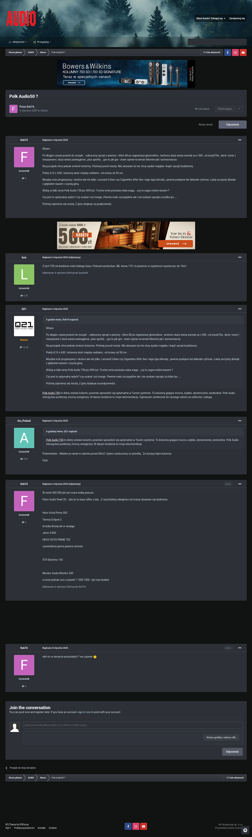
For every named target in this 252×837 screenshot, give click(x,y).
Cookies (53, 828)
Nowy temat (206, 124)
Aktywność (18, 42)
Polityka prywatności (24, 828)
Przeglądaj (43, 42)
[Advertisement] (126, 622)
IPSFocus (24, 824)
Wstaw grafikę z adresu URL (221, 737)
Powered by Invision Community (231, 828)
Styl (8, 828)
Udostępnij (202, 108)
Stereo (44, 110)
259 (23, 458)
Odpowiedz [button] (232, 751)
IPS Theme (11, 824)
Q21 (24, 308)
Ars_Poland (24, 420)
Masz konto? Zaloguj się (210, 18)
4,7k (24, 295)
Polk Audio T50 (51, 393)
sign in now (84, 712)
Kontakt (41, 828)
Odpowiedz (232, 124)
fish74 (30, 106)
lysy (24, 257)
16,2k (24, 347)
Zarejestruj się (237, 18)
